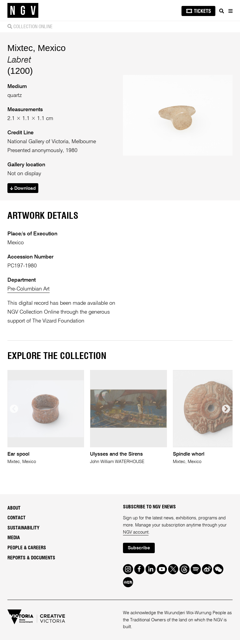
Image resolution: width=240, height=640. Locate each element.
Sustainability (23, 528)
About (13, 508)
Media (13, 537)
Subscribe (139, 548)
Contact (16, 517)
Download (23, 188)
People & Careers (26, 547)
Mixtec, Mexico (36, 48)
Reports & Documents (31, 558)
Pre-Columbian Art (28, 289)
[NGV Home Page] (22, 10)
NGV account (136, 532)
